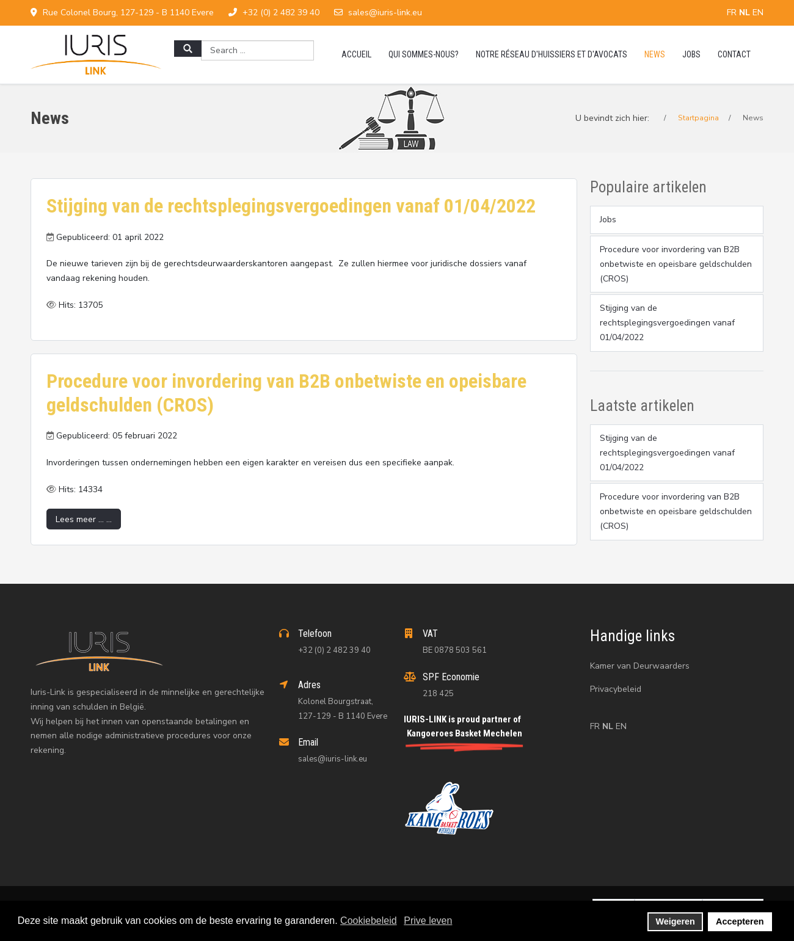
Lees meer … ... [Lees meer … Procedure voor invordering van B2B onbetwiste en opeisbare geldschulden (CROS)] (84, 519)
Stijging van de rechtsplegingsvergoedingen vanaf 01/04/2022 (291, 205)
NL (745, 12)
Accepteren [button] (739, 921)
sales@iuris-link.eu (385, 12)
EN (757, 12)
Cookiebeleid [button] (368, 920)
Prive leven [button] (428, 920)
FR (733, 12)
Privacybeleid (615, 689)
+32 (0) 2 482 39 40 (280, 12)
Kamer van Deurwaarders (640, 666)
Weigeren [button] (675, 921)
